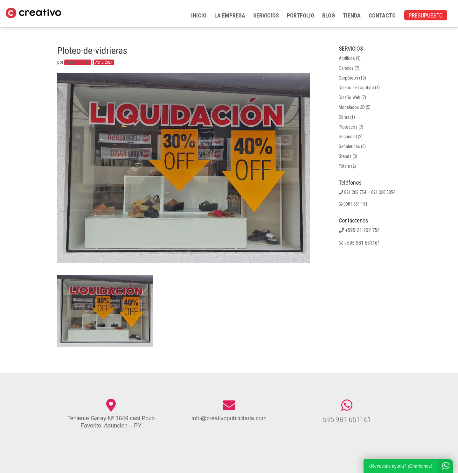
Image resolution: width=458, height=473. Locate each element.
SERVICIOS (266, 16)
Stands (345, 156)
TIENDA (352, 16)
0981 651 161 (356, 204)
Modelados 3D (352, 107)
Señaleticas (349, 146)
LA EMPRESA (229, 16)
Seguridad (348, 136)
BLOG (328, 16)
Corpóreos (348, 78)
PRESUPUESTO (426, 16)
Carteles (346, 68)
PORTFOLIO (300, 16)
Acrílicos (347, 58)
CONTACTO (382, 16)
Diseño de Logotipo (356, 87)
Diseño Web (349, 97)
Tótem (344, 166)
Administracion (77, 62)
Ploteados (348, 127)
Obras (344, 117)
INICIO (198, 16)
